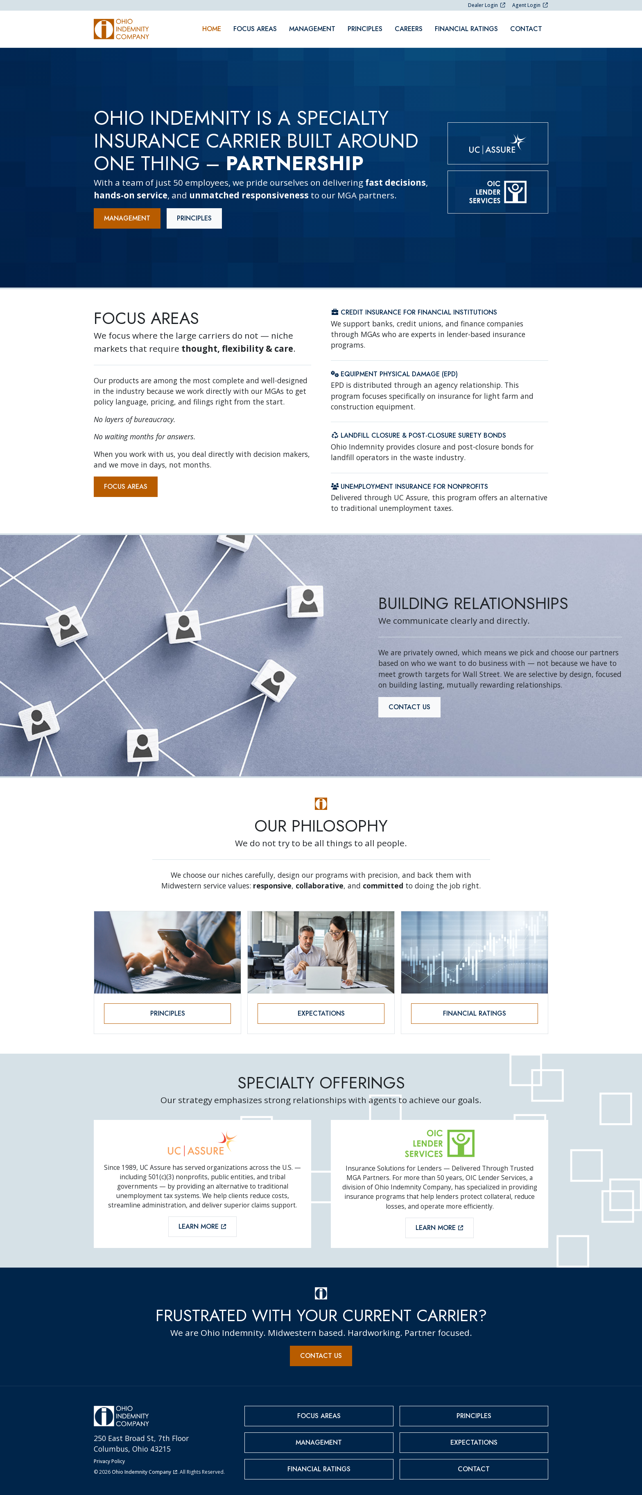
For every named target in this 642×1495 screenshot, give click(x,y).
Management (312, 26)
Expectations (321, 1009)
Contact (526, 26)
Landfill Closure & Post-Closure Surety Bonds (418, 431)
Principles (365, 26)
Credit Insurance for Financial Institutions (414, 308)
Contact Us (409, 702)
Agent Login (530, 5)
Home (211, 26)
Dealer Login (487, 5)
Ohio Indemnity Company (144, 1467)
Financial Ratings (466, 26)
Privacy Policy (109, 1456)
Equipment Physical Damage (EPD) (394, 370)
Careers (409, 26)
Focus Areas (255, 26)
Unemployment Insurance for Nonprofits (409, 482)
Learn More (202, 1222)
